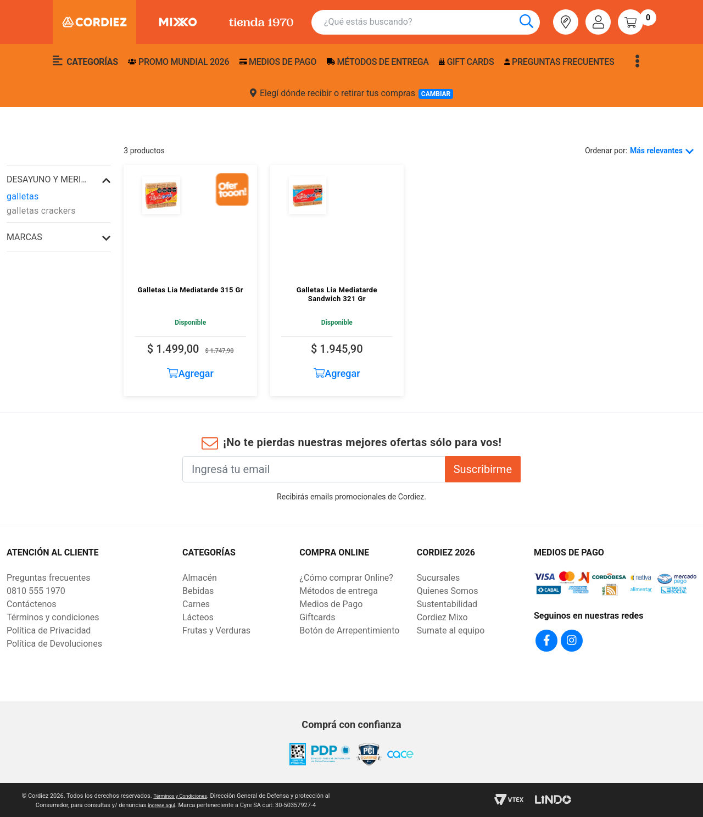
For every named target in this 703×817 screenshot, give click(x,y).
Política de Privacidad (49, 630)
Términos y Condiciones (180, 794)
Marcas (24, 237)
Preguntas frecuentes (559, 62)
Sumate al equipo (451, 630)
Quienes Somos (447, 591)
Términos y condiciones (53, 617)
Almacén (199, 578)
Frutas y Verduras (216, 630)
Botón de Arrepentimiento (349, 630)
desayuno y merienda (47, 179)
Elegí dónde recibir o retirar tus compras (351, 93)
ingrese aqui (161, 803)
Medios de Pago (330, 604)
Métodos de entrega (378, 62)
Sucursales (438, 578)
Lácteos (198, 617)
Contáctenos (32, 604)
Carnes (196, 604)
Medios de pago (277, 62)
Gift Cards (466, 62)
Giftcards (317, 617)
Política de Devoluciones (54, 643)
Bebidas (198, 591)
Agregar (190, 373)
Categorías (85, 61)
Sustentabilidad (447, 604)
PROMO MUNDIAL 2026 (178, 62)
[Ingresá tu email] (313, 469)
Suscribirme (483, 469)
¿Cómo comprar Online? (346, 578)
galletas (23, 196)
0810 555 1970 (36, 591)
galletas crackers (41, 210)
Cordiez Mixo (442, 617)
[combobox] (432, 22)
